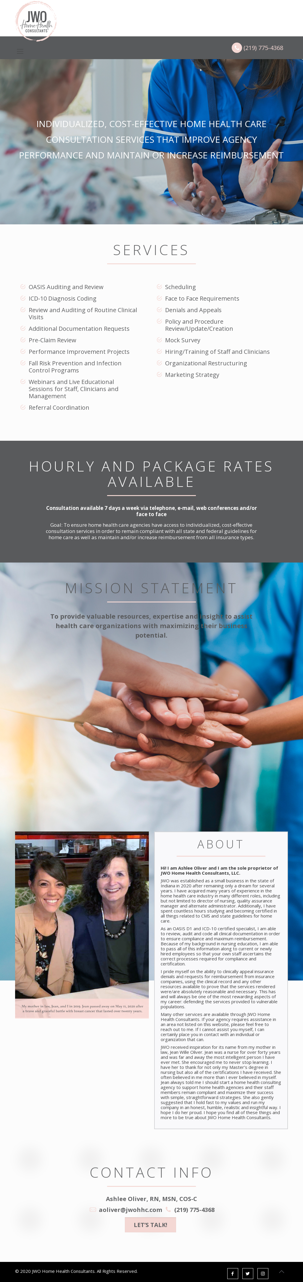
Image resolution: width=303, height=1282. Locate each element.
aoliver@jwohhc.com (130, 1210)
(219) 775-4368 (257, 48)
